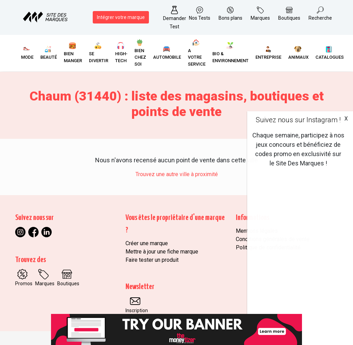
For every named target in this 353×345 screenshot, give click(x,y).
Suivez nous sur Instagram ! (298, 120)
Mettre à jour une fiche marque (161, 251)
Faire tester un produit (152, 260)
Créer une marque (146, 243)
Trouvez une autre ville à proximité (176, 174)
